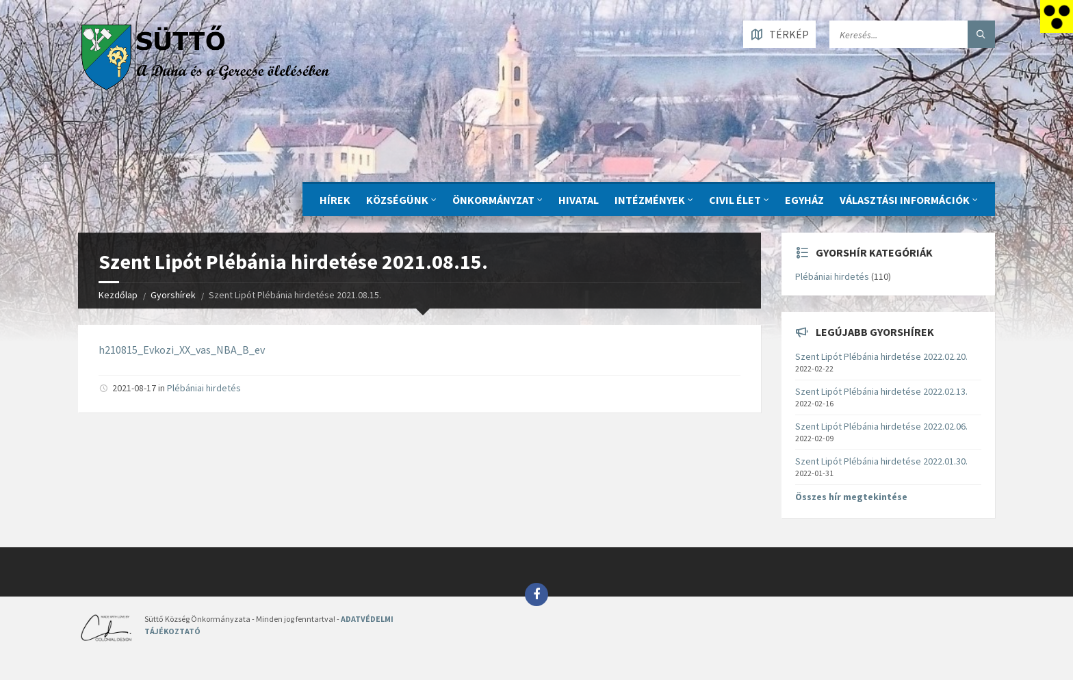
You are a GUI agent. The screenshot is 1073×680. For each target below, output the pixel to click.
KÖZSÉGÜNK (397, 200)
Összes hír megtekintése (851, 497)
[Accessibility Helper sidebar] (1056, 16)
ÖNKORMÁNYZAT (493, 200)
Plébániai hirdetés (204, 388)
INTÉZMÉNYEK (650, 200)
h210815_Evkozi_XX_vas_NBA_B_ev (182, 349)
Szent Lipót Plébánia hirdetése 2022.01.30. (881, 461)
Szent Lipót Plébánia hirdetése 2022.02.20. (881, 356)
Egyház (804, 200)
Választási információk (905, 200)
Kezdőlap (118, 295)
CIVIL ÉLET (735, 200)
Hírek (335, 200)
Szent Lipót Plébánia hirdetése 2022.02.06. (881, 426)
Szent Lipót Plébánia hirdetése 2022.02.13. (881, 391)
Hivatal (578, 200)
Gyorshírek (173, 295)
